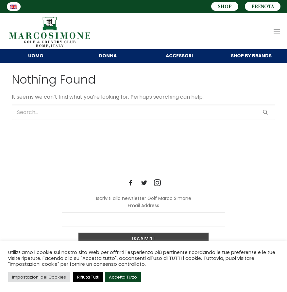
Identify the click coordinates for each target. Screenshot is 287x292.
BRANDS (251, 55)
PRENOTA (262, 6)
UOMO (35, 55)
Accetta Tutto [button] (123, 277)
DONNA (108, 55)
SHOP (225, 6)
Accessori (179, 55)
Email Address (143, 205)
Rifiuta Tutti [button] (88, 277)
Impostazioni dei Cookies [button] (39, 277)
